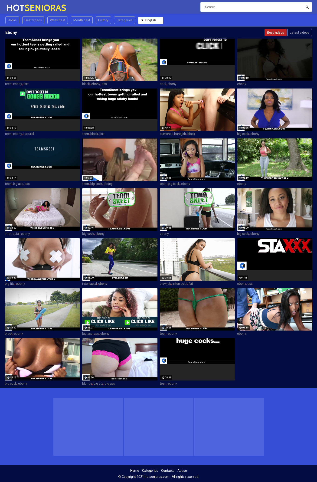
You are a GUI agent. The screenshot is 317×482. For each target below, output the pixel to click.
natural (28, 134)
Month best (81, 20)
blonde (87, 383)
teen (8, 84)
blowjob (165, 283)
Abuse (182, 470)
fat (191, 283)
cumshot (166, 134)
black (86, 84)
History (103, 20)
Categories (125, 20)
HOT (19, 7)
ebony (17, 84)
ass (26, 84)
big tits (10, 283)
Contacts (167, 470)
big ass (18, 184)
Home (12, 20)
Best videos (33, 20)
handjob (180, 134)
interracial (12, 234)
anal (163, 84)
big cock (243, 134)
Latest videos (299, 32)
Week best (57, 20)
